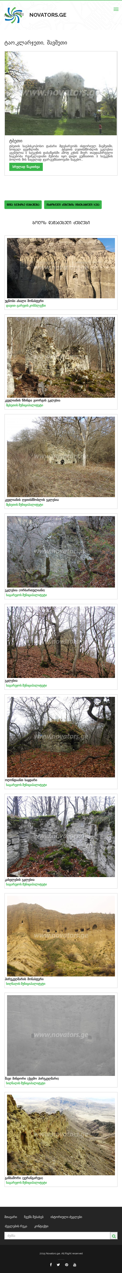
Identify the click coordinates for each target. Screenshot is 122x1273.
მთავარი (10, 1217)
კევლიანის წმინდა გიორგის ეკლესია (32, 400)
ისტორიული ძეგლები (66, 1217)
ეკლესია (11, 681)
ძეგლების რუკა (16, 1226)
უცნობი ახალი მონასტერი (24, 301)
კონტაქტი (41, 1226)
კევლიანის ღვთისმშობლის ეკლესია (32, 500)
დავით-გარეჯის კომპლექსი (26, 305)
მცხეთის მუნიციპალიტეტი (24, 405)
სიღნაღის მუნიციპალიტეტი (25, 983)
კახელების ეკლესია (19, 880)
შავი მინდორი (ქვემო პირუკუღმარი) (32, 1079)
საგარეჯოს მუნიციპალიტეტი (26, 595)
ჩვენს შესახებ (33, 1217)
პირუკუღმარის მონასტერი (24, 979)
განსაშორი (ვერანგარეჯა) (24, 1178)
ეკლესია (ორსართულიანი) (25, 590)
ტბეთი (15, 140)
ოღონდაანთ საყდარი (21, 780)
